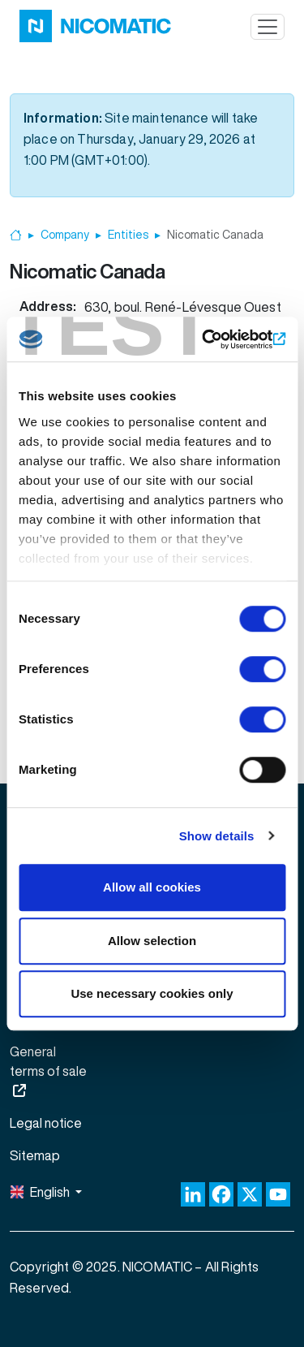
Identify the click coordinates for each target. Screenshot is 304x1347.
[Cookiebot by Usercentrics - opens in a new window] (216, 339)
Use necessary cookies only (152, 993)
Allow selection (152, 941)
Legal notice (46, 1122)
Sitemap (35, 1155)
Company (65, 234)
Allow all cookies (152, 887)
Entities (128, 234)
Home (16, 235)
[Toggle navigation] (267, 27)
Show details (217, 836)
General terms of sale (48, 1061)
